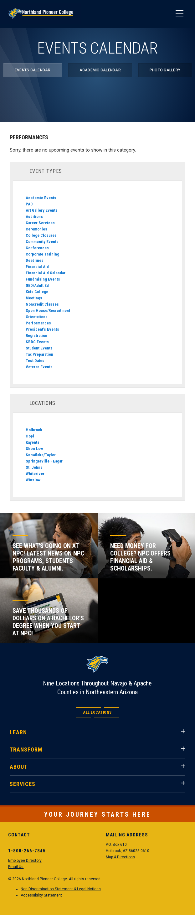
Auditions (34, 216)
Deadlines (35, 260)
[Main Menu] (179, 14)
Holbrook (34, 429)
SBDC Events (37, 341)
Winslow (33, 480)
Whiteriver (35, 473)
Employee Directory (25, 860)
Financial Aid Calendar (45, 273)
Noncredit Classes (42, 304)
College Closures (41, 235)
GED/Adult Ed (37, 285)
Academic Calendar (100, 70)
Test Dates (35, 360)
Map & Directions (120, 857)
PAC (29, 204)
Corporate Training (42, 254)
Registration (36, 335)
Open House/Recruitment (48, 310)
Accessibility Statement (41, 895)
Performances (38, 323)
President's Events (42, 329)
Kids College (37, 291)
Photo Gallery (165, 70)
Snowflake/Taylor (41, 454)
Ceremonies (36, 229)
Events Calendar (33, 70)
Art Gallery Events (42, 210)
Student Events (39, 348)
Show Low (34, 448)
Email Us (15, 867)
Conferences (37, 248)
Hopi (30, 436)
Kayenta (32, 442)
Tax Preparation (39, 354)
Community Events (42, 241)
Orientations (37, 316)
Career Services (40, 222)
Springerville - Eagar (44, 461)
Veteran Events (39, 366)
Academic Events (41, 197)
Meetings (34, 298)
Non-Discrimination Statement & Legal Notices (61, 889)
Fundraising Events (43, 279)
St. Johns (34, 467)
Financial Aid (37, 266)
